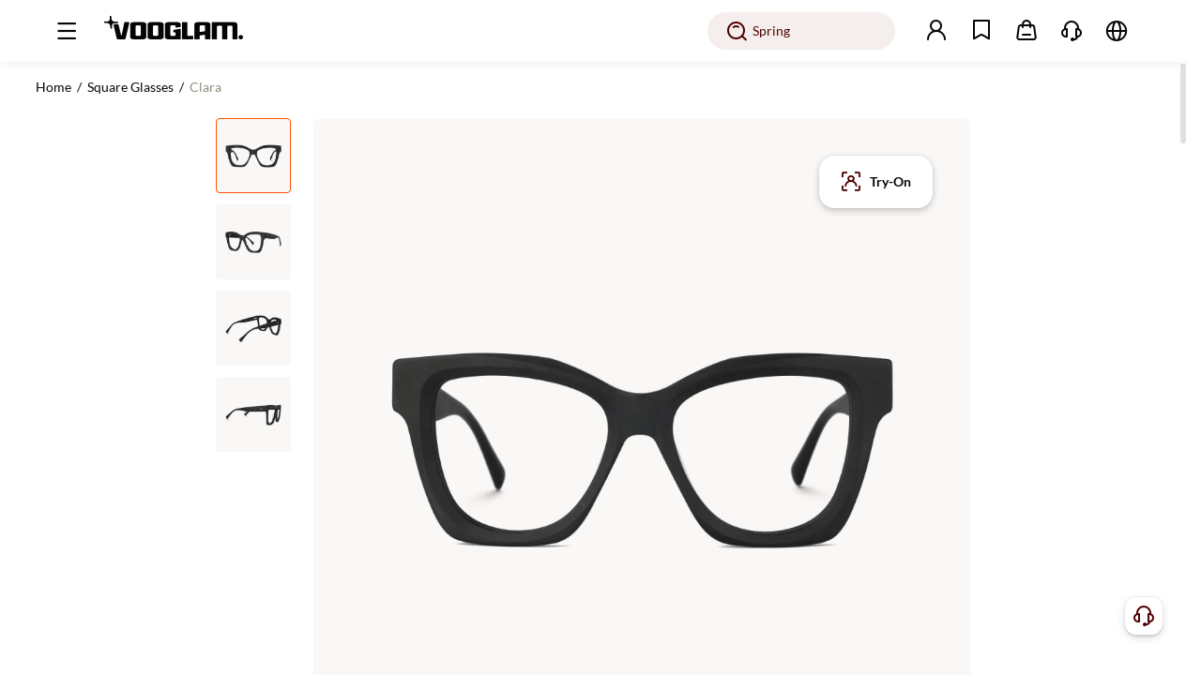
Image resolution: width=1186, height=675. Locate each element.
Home (53, 87)
